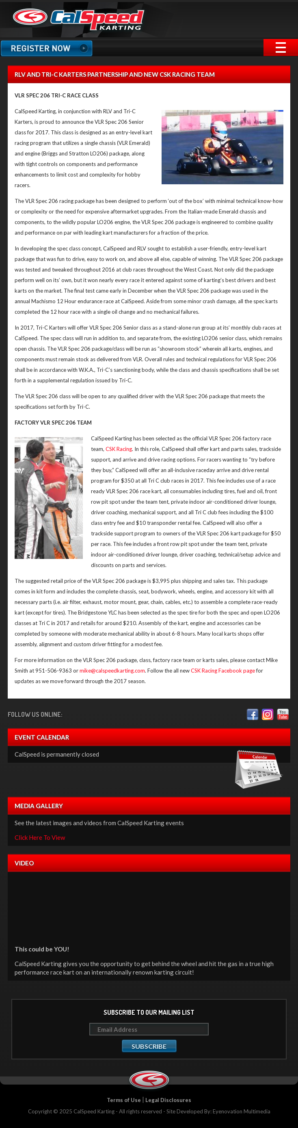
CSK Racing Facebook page (223, 670)
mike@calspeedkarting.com (112, 670)
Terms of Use (124, 1100)
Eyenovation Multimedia (241, 1111)
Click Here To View (40, 837)
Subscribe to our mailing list (149, 1012)
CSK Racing (119, 449)
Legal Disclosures (168, 1100)
